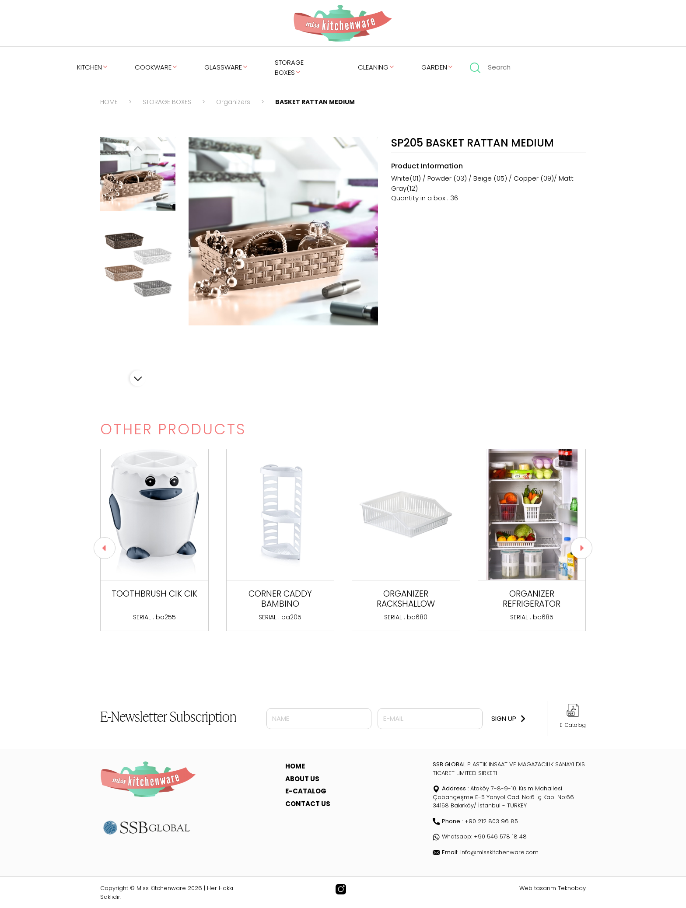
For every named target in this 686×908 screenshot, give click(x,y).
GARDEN (437, 67)
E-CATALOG (305, 791)
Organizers (233, 102)
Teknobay (572, 888)
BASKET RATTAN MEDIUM (315, 102)
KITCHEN (92, 67)
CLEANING (376, 67)
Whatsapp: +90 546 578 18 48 (480, 836)
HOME (109, 102)
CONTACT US (307, 803)
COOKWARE (156, 67)
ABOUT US (302, 778)
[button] (138, 378)
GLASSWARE (226, 67)
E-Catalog (573, 725)
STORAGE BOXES (289, 67)
